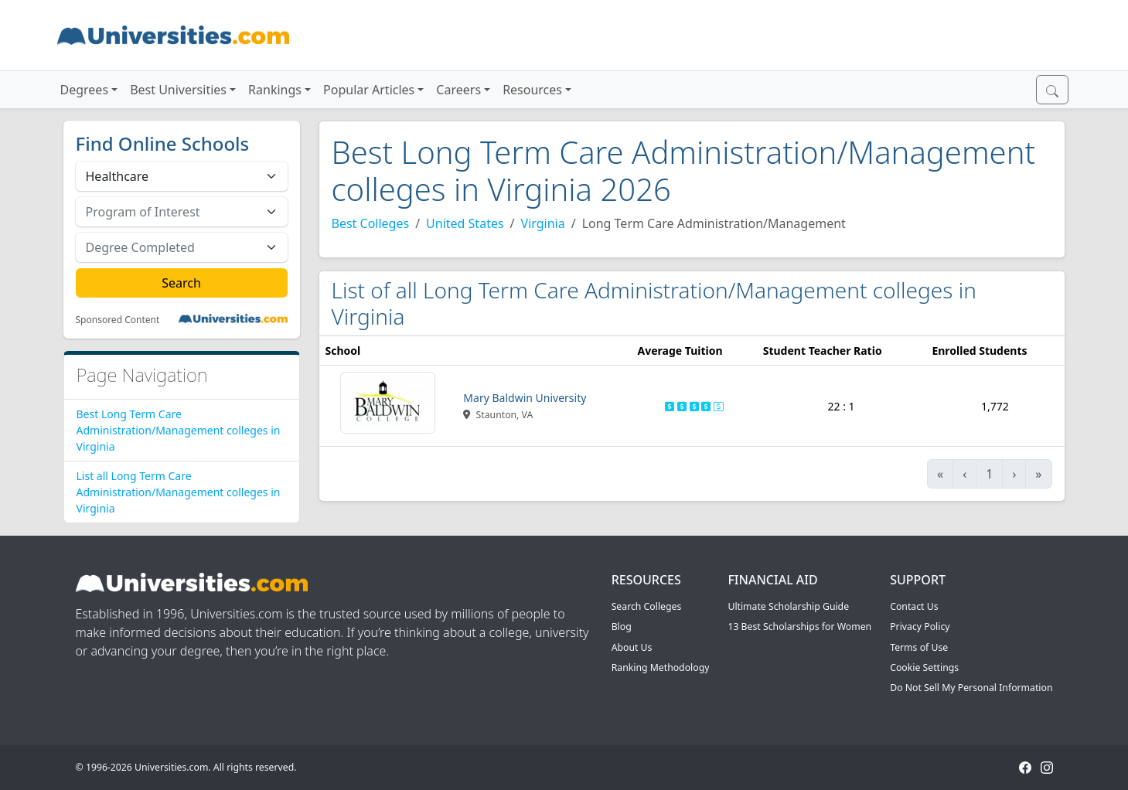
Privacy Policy (919, 626)
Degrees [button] (84, 89)
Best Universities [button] (178, 89)
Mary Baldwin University (524, 397)
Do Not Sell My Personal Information (971, 687)
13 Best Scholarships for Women (799, 626)
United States (465, 223)
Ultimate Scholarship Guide (788, 606)
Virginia (543, 223)
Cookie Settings (924, 667)
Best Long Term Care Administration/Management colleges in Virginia (179, 430)
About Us (632, 647)
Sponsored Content (118, 320)
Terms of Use (919, 647)
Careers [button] (458, 89)
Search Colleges (647, 606)
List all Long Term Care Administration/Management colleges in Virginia (179, 492)
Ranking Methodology (661, 667)
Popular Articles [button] (368, 89)
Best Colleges (371, 223)
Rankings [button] (275, 89)
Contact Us (914, 606)
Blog (622, 626)
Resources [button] (532, 89)
